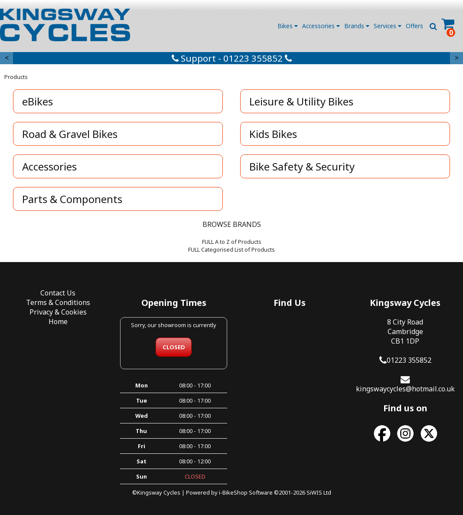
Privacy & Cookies (58, 312)
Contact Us (57, 293)
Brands (356, 26)
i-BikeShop (233, 492)
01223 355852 (409, 360)
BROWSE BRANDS (231, 224)
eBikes (37, 101)
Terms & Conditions (58, 302)
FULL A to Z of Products (231, 242)
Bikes (287, 26)
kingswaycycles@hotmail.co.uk (405, 389)
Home (58, 321)
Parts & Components (72, 199)
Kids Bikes (273, 134)
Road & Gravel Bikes (69, 134)
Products (16, 77)
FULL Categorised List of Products (231, 249)
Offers (414, 26)
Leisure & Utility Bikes (301, 101)
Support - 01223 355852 (232, 58)
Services (387, 26)
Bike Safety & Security (302, 166)
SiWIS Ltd (318, 492)
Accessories (321, 26)
